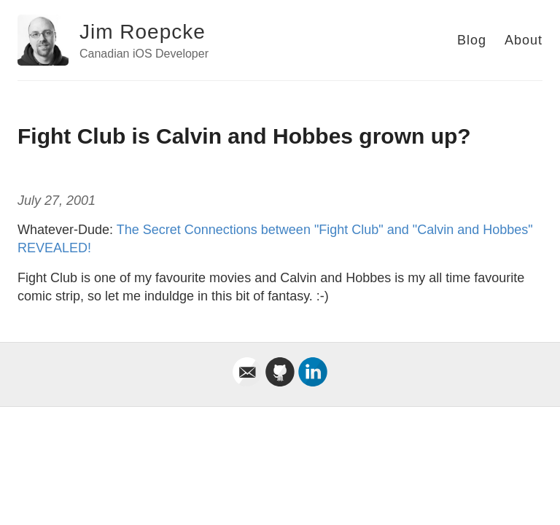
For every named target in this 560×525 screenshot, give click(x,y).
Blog (471, 40)
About (523, 40)
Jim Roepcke (142, 31)
